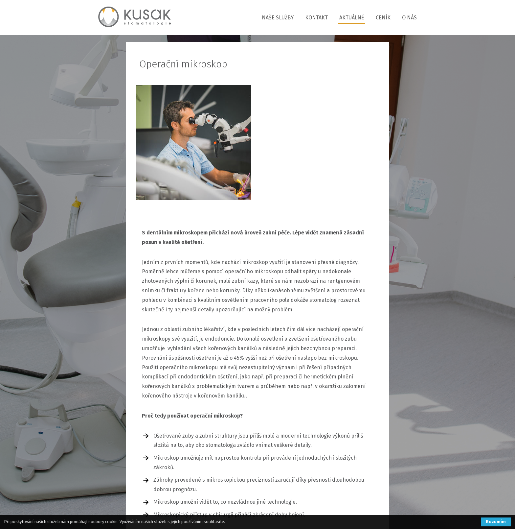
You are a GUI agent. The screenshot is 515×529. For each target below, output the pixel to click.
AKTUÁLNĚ (351, 17)
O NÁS (409, 17)
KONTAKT (316, 17)
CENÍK (383, 17)
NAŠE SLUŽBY (278, 17)
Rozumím (496, 521)
